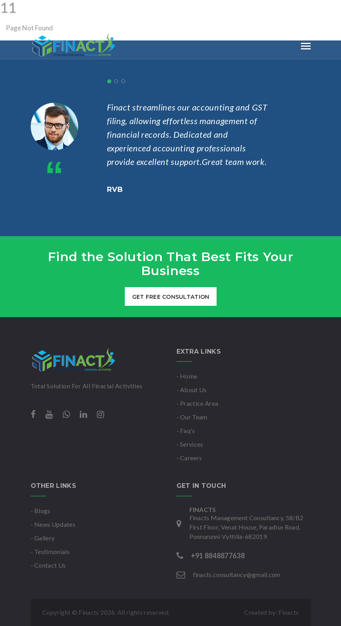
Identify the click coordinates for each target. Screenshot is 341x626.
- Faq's (186, 430)
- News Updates (53, 524)
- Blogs (41, 510)
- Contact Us (48, 565)
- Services (190, 444)
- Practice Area (198, 403)
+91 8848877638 (75, 9)
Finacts (288, 612)
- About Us (192, 389)
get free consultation (170, 296)
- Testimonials (50, 551)
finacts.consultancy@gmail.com (163, 9)
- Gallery (43, 538)
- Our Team (192, 417)
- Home (187, 376)
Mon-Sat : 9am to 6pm (258, 9)
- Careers (189, 457)
